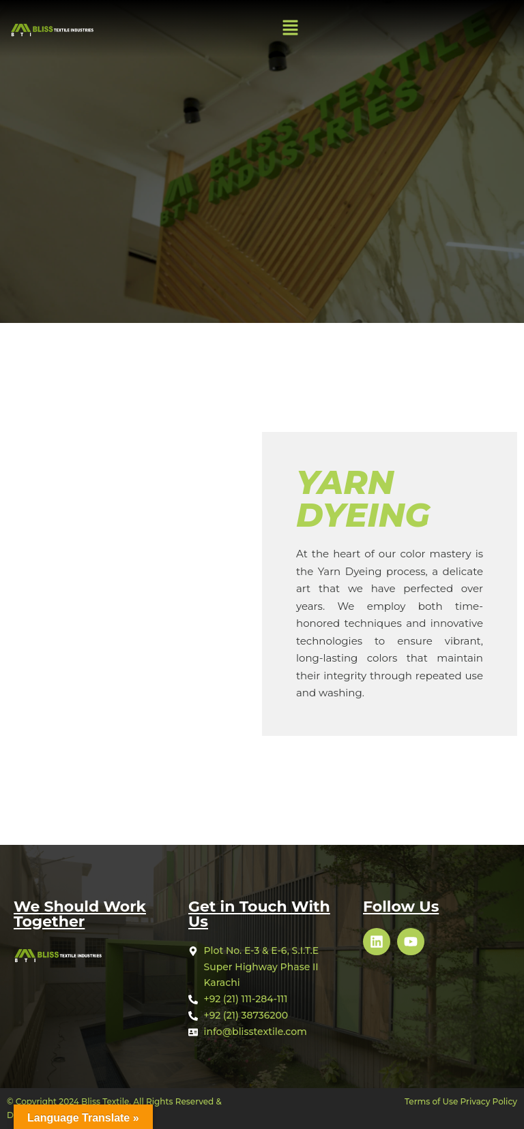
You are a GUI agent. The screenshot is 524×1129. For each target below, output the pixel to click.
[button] (290, 29)
